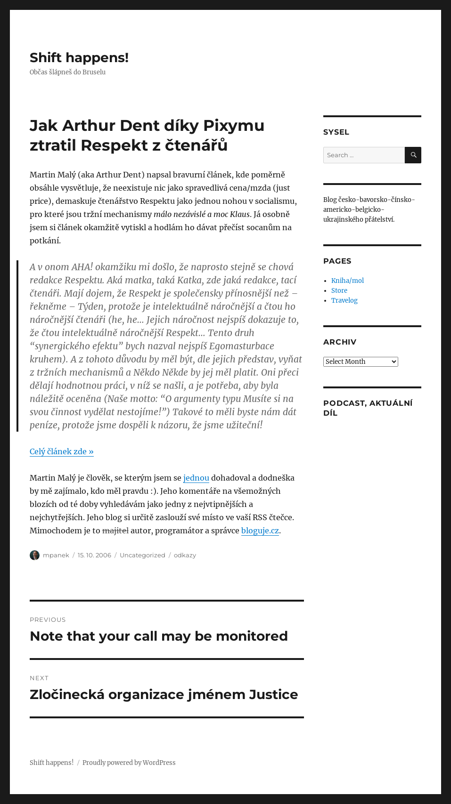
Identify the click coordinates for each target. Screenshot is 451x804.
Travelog (344, 301)
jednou (196, 477)
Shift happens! (79, 57)
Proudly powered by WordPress (129, 763)
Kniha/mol (347, 281)
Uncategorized (142, 555)
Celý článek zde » (62, 451)
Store (339, 291)
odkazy (185, 555)
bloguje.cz (260, 530)
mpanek (56, 555)
